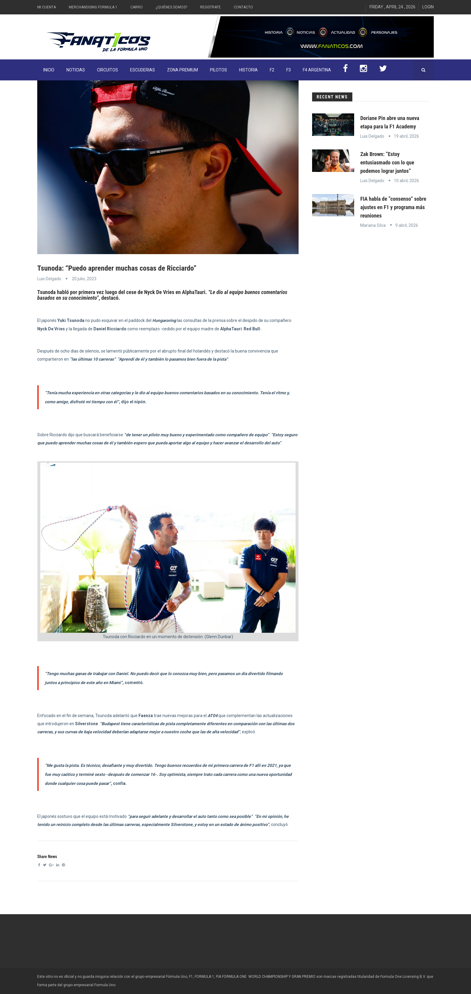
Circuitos (107, 70)
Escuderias (142, 70)
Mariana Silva (373, 225)
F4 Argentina (317, 70)
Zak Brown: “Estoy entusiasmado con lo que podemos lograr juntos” (387, 162)
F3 (288, 70)
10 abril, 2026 (406, 180)
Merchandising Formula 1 (93, 7)
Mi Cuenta (46, 7)
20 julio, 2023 (84, 278)
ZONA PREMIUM (182, 70)
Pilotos (218, 70)
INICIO (48, 70)
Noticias (75, 70)
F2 (272, 70)
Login (428, 7)
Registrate (210, 7)
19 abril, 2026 (406, 136)
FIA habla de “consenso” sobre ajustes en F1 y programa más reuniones (393, 207)
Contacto (243, 7)
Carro (136, 7)
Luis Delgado (49, 278)
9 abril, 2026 (406, 225)
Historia (248, 70)
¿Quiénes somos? (171, 7)
